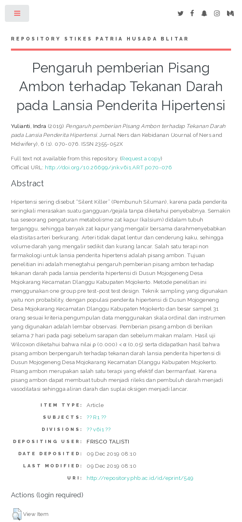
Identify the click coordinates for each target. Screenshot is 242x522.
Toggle (17, 15)
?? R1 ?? (96, 417)
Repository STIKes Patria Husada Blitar (100, 39)
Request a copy (141, 158)
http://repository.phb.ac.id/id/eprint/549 (140, 478)
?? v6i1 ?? (98, 429)
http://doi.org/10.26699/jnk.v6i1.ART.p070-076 (108, 167)
